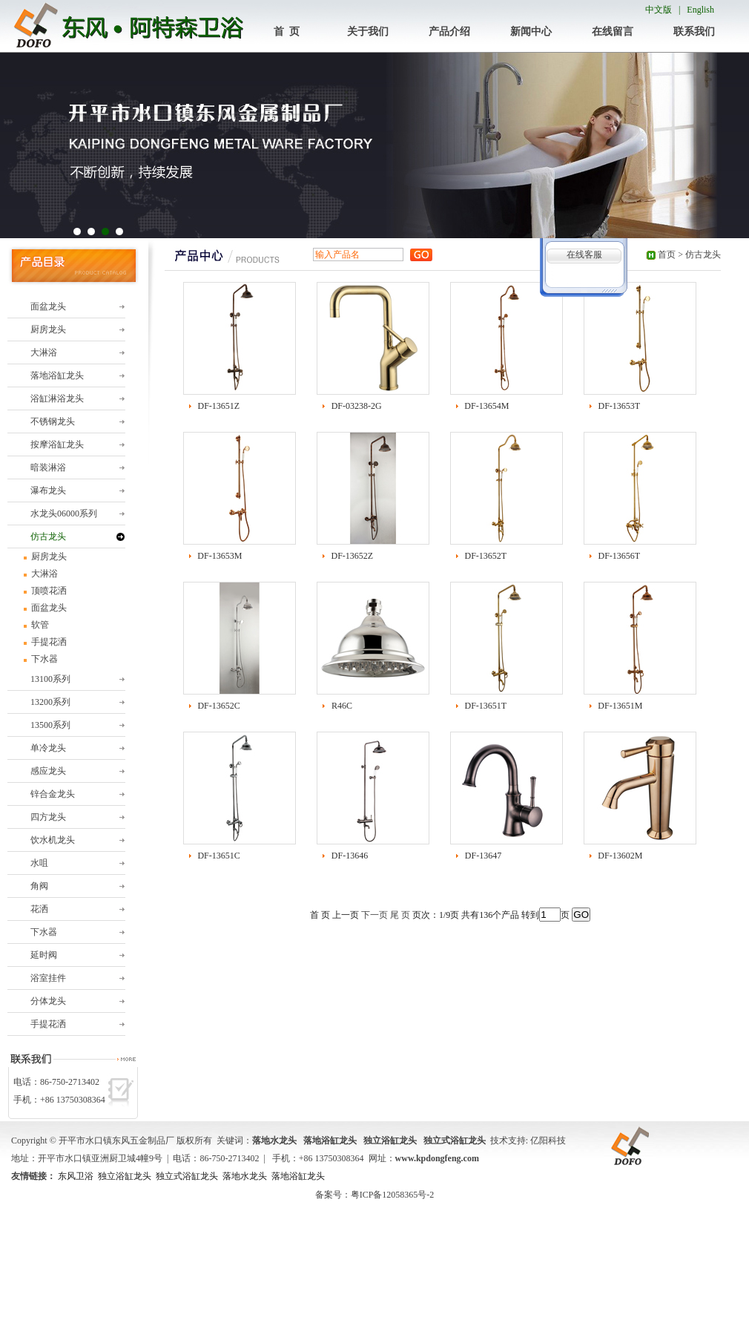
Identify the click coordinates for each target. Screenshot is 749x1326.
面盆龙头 (48, 306)
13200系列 (50, 702)
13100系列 (50, 679)
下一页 (374, 915)
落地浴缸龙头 (57, 375)
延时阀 (43, 955)
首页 (667, 254)
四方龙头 (48, 817)
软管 (39, 625)
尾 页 (400, 915)
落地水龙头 (244, 1176)
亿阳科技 (548, 1140)
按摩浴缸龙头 (57, 444)
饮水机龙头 (52, 840)
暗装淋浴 (48, 467)
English (700, 9)
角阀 (39, 886)
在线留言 (612, 31)
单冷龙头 (48, 748)
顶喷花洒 (48, 590)
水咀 (39, 863)
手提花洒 (48, 642)
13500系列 (50, 725)
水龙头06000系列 (63, 513)
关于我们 (368, 31)
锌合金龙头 (52, 794)
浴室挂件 (48, 978)
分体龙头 (48, 1001)
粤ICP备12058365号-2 (393, 1194)
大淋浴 (43, 352)
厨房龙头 (48, 329)
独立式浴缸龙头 (187, 1176)
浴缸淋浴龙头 (57, 398)
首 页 (287, 31)
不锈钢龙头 (52, 421)
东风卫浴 (75, 1176)
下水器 (43, 659)
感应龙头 (48, 771)
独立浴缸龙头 (124, 1176)
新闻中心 (531, 31)
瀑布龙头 (48, 490)
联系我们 (694, 31)
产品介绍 (449, 31)
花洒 (39, 909)
